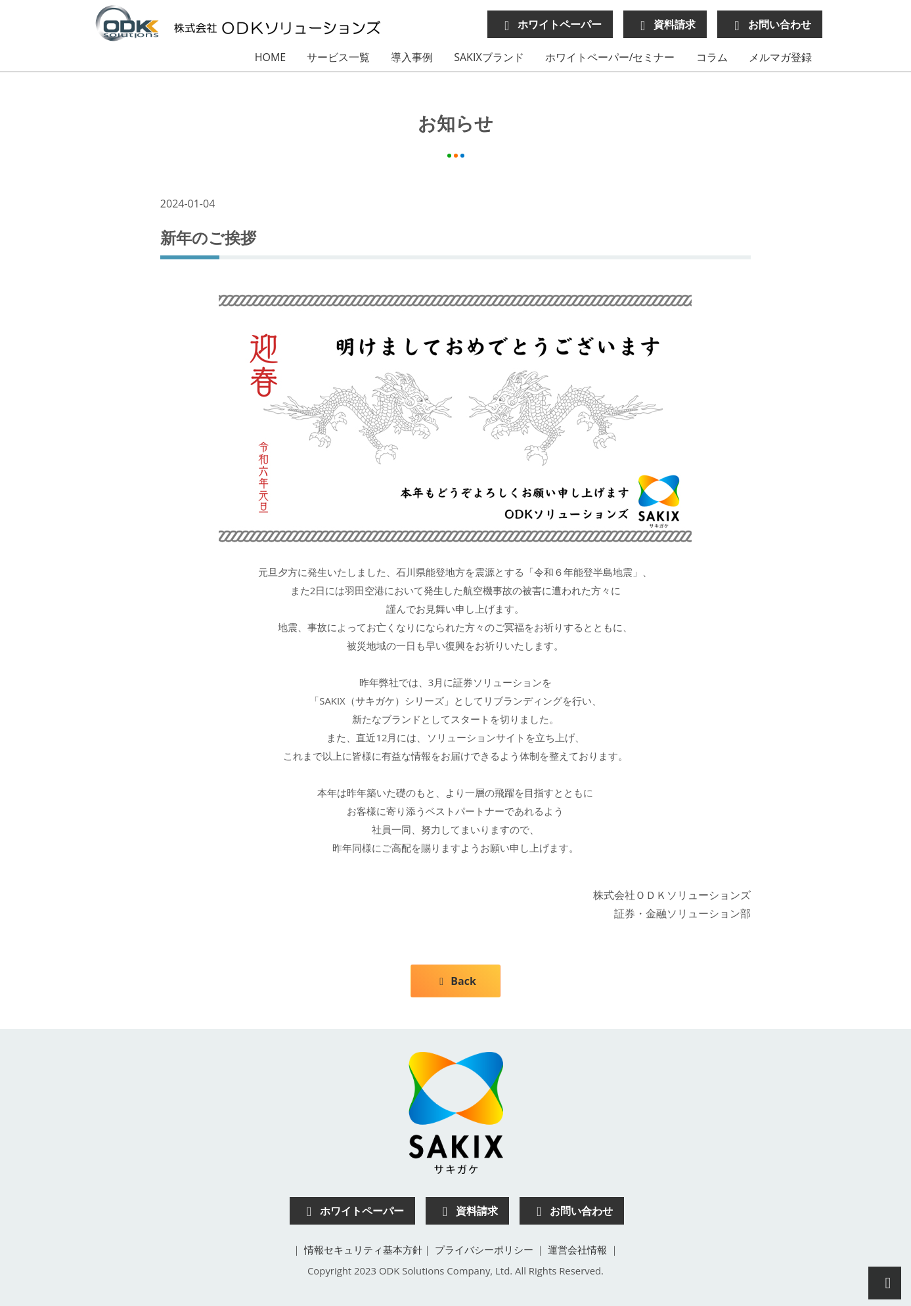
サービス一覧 (338, 57)
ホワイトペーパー (550, 24)
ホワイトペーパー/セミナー (610, 57)
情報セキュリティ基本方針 (363, 1249)
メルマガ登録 (780, 57)
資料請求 (665, 24)
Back (455, 981)
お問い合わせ (769, 24)
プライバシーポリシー (484, 1249)
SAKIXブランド (488, 57)
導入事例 (412, 57)
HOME (270, 57)
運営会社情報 (577, 1249)
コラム (712, 57)
